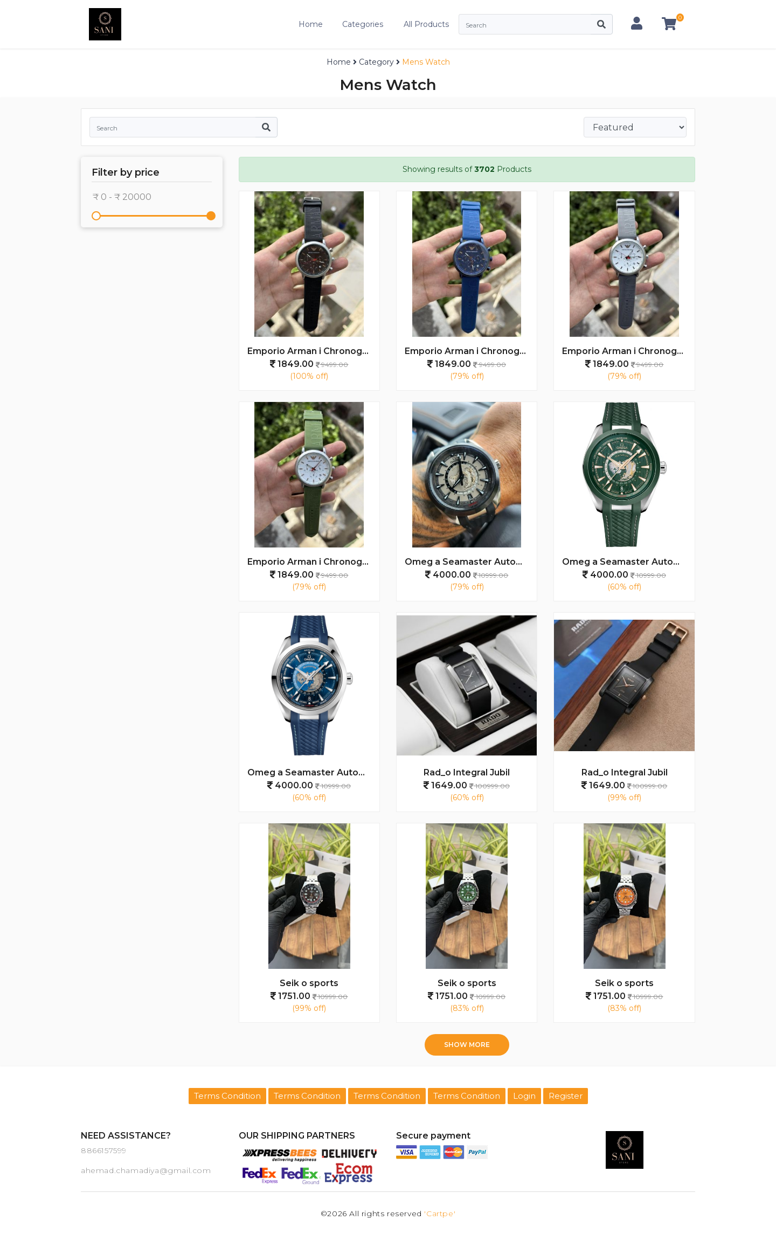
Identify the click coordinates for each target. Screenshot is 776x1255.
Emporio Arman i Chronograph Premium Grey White (628, 351)
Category (376, 62)
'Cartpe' (439, 1213)
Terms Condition (227, 1096)
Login (524, 1096)
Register (566, 1096)
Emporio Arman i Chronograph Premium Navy (471, 351)
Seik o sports (309, 983)
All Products (426, 24)
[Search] (525, 24)
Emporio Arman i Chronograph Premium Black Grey (313, 351)
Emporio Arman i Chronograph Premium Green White (313, 562)
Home (311, 24)
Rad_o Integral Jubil (467, 772)
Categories (362, 24)
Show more (467, 1045)
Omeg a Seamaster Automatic (471, 562)
